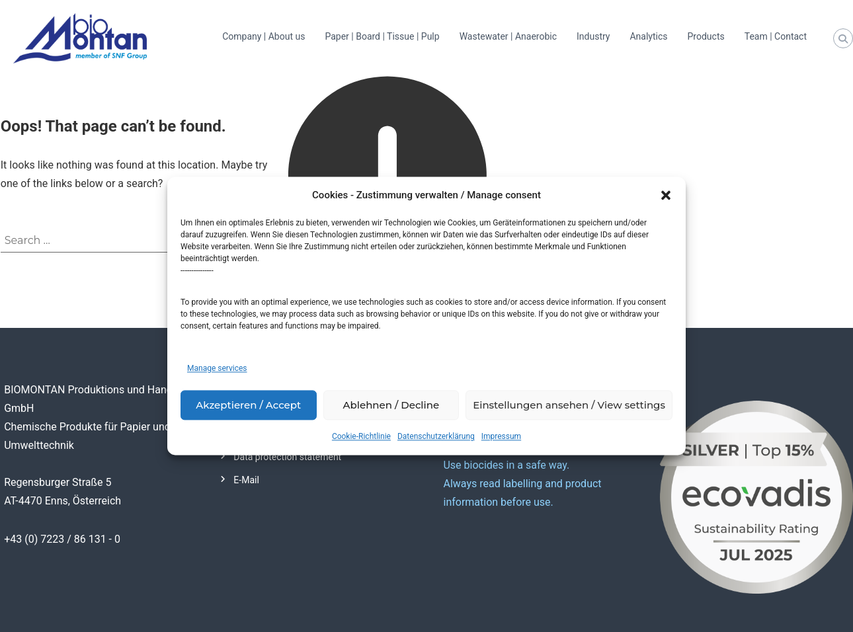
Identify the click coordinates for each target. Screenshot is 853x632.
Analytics (648, 36)
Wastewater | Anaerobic (508, 36)
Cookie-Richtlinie (361, 437)
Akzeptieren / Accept (248, 405)
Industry (593, 36)
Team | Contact (776, 36)
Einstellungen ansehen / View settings (569, 405)
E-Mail (246, 480)
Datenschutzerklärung (436, 437)
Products (706, 36)
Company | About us (263, 36)
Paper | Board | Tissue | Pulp (382, 36)
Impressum (501, 437)
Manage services (217, 369)
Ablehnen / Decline (391, 405)
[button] (665, 195)
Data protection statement (287, 457)
